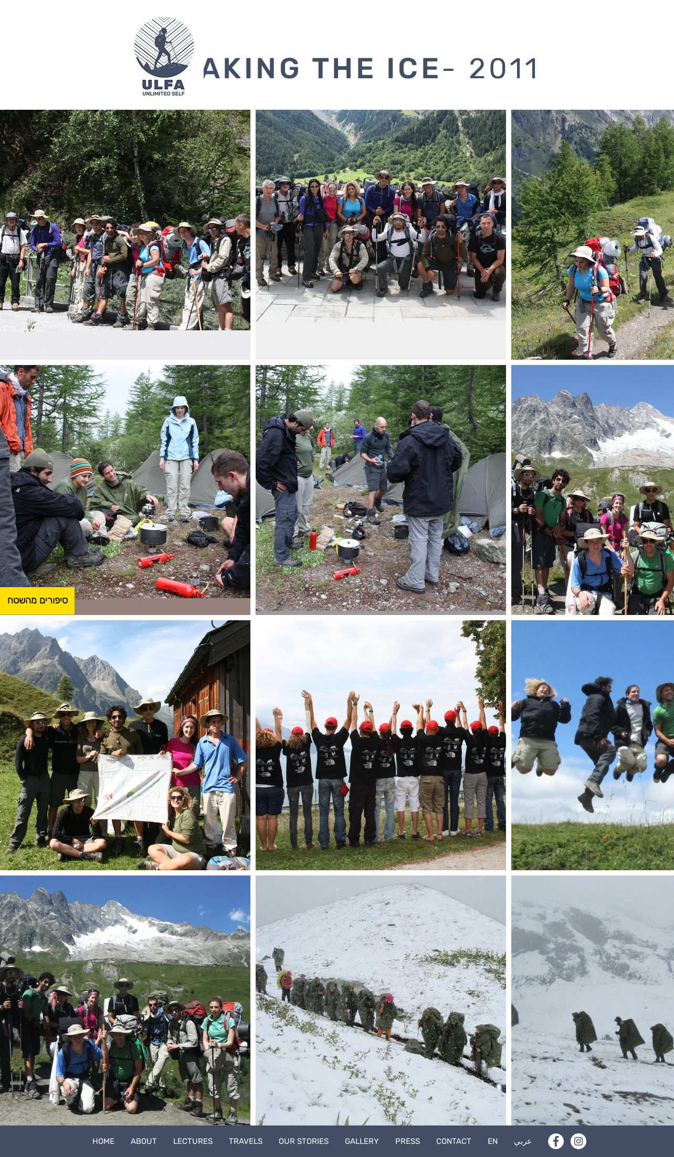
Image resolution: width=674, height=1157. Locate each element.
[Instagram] (578, 1141)
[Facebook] (556, 1141)
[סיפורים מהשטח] (37, 600)
